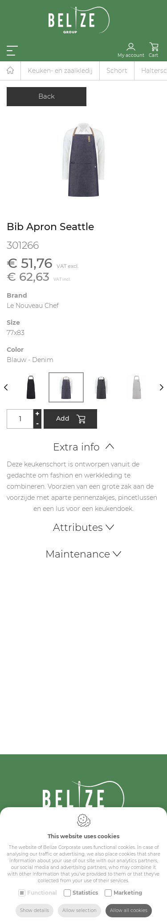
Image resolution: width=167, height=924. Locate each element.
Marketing (128, 892)
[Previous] (5, 387)
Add (70, 419)
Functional (42, 892)
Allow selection (79, 910)
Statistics (85, 892)
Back (46, 96)
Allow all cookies (128, 910)
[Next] (161, 387)
